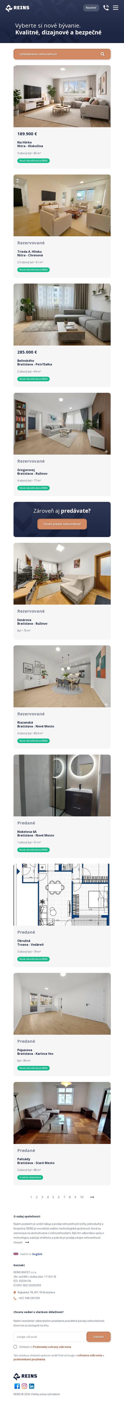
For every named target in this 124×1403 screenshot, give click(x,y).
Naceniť (91, 7)
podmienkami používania (29, 1359)
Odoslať (98, 1337)
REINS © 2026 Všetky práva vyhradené (37, 1394)
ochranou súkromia (89, 1355)
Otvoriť (18, 1242)
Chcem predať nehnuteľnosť (62, 524)
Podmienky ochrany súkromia (52, 1346)
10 (81, 1197)
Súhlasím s (45, 1346)
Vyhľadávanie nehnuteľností (62, 54)
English (37, 1254)
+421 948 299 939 (29, 1298)
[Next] (92, 1197)
